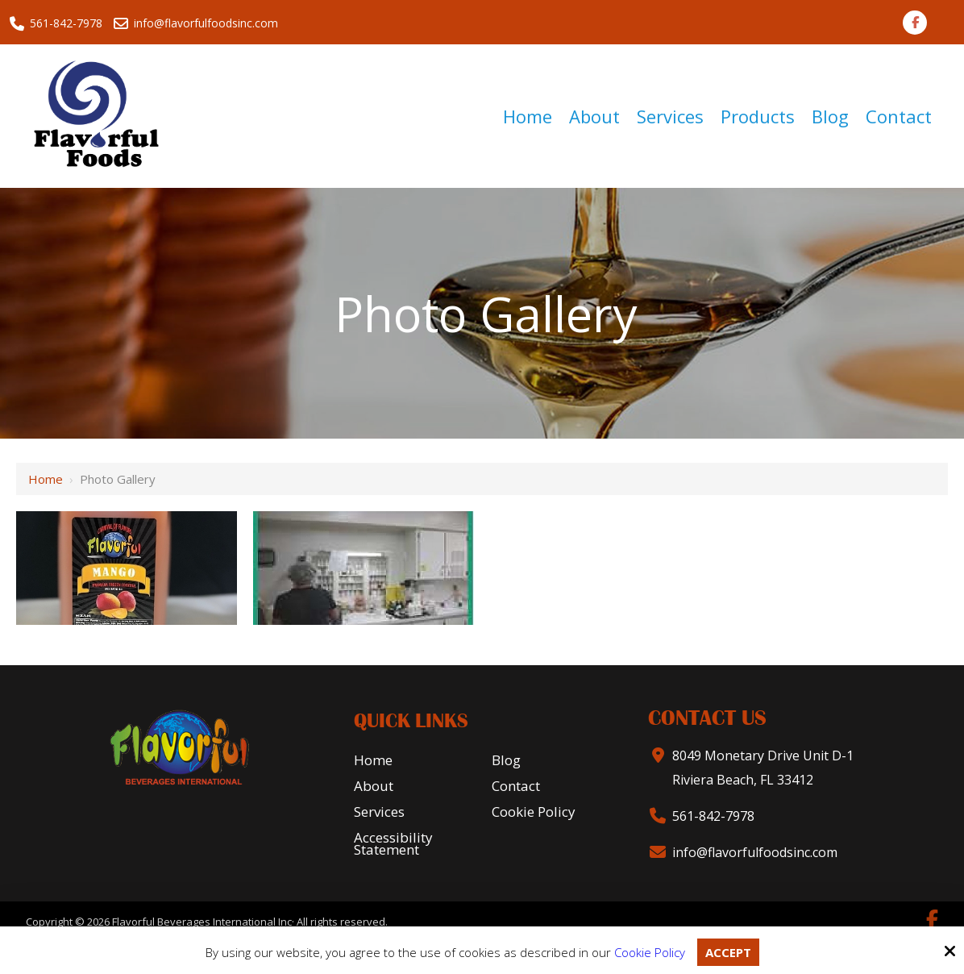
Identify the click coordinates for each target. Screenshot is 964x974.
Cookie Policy (649, 952)
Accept (728, 952)
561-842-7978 (56, 23)
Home (45, 479)
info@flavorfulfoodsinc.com (197, 23)
